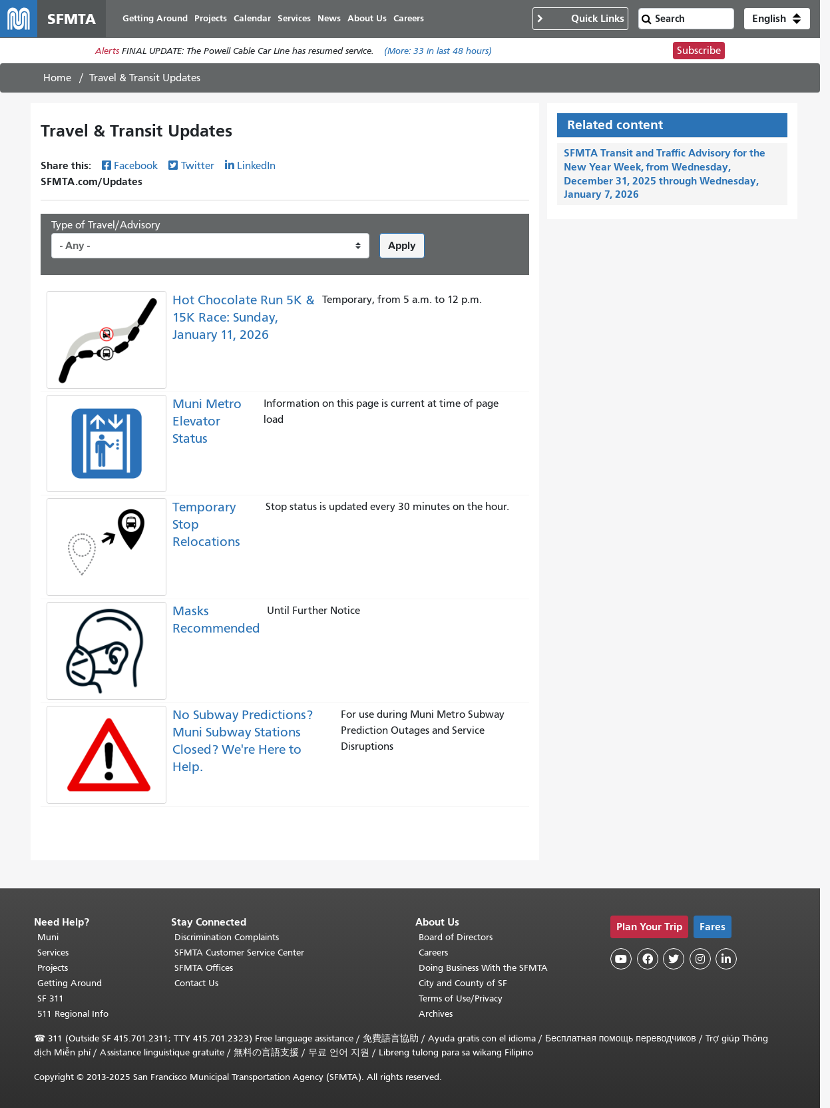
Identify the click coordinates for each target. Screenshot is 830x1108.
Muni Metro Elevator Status (207, 421)
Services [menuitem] (294, 18)
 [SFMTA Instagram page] (700, 959)
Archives (436, 1013)
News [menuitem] (329, 18)
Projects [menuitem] (210, 18)
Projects (52, 967)
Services (53, 952)
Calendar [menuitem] (252, 18)
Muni (48, 937)
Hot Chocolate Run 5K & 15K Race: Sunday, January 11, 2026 (243, 317)
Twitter (197, 166)
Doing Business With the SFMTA (483, 967)
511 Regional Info (72, 1013)
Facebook (136, 166)
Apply (402, 245)
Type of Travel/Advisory (105, 225)
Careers (433, 952)
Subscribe (699, 51)
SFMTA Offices (203, 967)
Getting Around (69, 983)
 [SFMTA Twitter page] (673, 959)
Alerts (107, 51)
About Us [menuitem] (367, 18)
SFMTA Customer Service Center (239, 952)
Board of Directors (456, 937)
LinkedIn (256, 166)
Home (57, 78)
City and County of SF (463, 983)
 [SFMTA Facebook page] (647, 959)
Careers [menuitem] (408, 18)
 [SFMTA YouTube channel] (621, 959)
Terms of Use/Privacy (461, 998)
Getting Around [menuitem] (155, 18)
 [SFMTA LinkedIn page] (726, 959)
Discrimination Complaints (226, 937)
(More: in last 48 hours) (438, 51)
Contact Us (196, 983)
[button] (777, 18)
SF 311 (50, 998)
